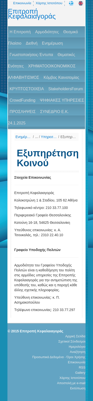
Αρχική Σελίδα (75, 336)
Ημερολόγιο (77, 346)
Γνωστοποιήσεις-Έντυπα (31, 55)
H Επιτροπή (20, 32)
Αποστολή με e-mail (71, 383)
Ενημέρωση (52, 43)
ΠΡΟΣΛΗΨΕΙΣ (23, 112)
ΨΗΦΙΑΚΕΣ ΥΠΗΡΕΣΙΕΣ (62, 100)
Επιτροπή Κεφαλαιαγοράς (32, 13)
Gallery (80, 372)
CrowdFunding (22, 100)
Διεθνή (31, 43)
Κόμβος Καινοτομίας (61, 77)
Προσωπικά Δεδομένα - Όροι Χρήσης (58, 357)
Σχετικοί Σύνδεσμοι (71, 341)
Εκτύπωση (78, 388)
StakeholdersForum (65, 89)
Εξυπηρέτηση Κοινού (69, 137)
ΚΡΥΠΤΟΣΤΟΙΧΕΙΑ (27, 89)
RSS (82, 367)
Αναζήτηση (78, 352)
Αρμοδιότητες (47, 32)
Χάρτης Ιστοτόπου (49, 3)
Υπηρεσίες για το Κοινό (49, 137)
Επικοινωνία (22, 3)
